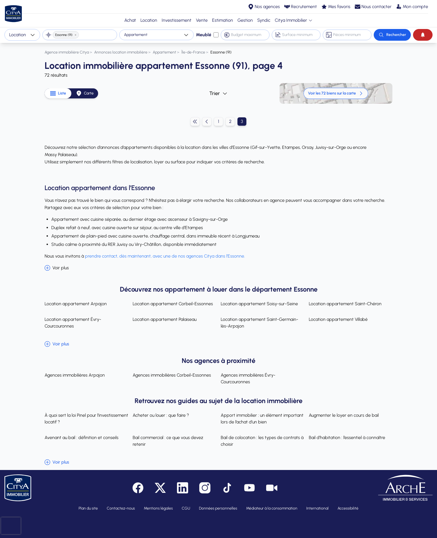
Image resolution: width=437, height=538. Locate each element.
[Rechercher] (392, 35)
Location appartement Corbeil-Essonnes (173, 303)
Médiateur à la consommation (271, 508)
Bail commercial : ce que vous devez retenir (168, 441)
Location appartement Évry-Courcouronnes (73, 323)
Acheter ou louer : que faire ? (161, 415)
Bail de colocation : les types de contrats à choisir (262, 441)
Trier (218, 93)
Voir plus (57, 268)
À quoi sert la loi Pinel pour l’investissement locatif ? (86, 419)
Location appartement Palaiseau (164, 319)
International (317, 508)
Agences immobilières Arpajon (75, 375)
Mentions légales (158, 508)
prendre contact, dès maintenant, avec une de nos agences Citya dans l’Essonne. (165, 256)
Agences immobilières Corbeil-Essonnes (172, 375)
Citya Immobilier (294, 20)
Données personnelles (218, 508)
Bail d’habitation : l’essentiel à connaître (347, 437)
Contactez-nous (121, 508)
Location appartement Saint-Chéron (345, 303)
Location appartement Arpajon (76, 303)
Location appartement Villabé (338, 319)
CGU (186, 508)
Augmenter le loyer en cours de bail (344, 415)
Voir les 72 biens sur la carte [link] (336, 93)
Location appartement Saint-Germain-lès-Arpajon (259, 323)
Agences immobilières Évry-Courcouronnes (248, 378)
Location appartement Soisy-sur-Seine (259, 303)
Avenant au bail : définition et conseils (81, 437)
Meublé (203, 34)
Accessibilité (348, 508)
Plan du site (88, 508)
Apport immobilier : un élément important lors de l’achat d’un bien (262, 419)
